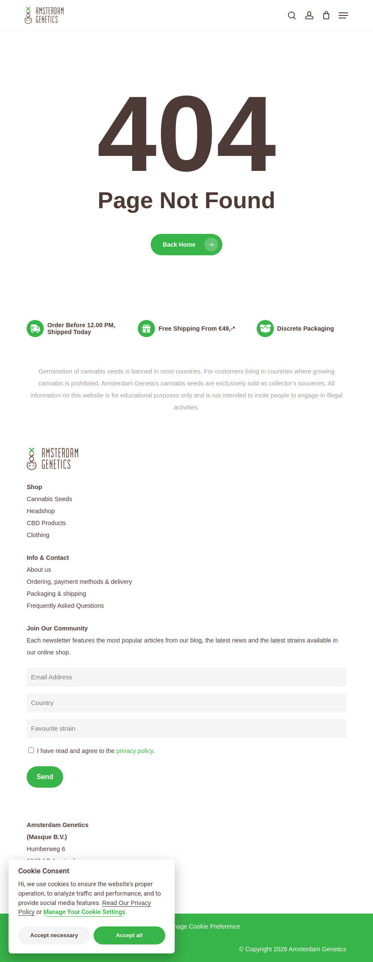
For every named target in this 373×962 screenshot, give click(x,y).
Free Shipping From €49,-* (196, 328)
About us (39, 569)
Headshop (41, 511)
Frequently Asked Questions (65, 605)
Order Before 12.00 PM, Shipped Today (81, 328)
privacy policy (134, 750)
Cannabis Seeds (49, 499)
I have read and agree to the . (96, 750)
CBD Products (46, 523)
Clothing (38, 535)
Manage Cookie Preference (202, 926)
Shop (34, 487)
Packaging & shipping (56, 593)
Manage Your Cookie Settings (84, 912)
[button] (343, 15)
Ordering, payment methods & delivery (79, 581)
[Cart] (326, 15)
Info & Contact (48, 557)
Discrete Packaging (305, 328)
